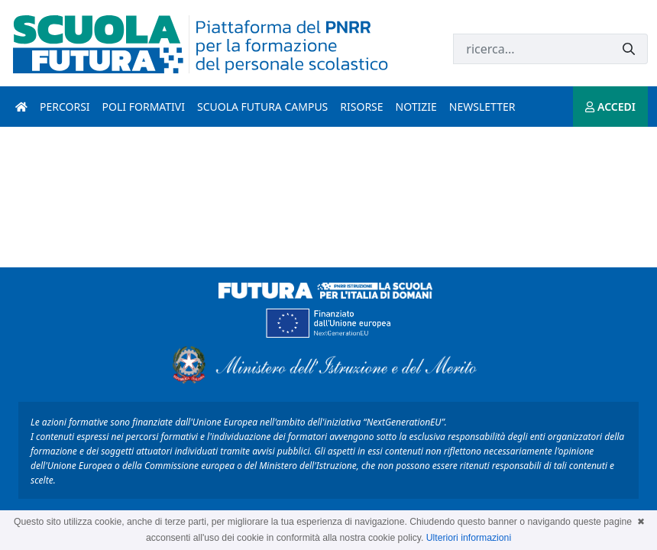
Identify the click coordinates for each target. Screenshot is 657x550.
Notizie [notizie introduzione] (416, 106)
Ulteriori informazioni (468, 537)
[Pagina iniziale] (21, 106)
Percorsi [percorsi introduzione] (65, 106)
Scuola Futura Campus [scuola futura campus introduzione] (262, 106)
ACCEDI (610, 106)
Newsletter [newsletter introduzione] (482, 106)
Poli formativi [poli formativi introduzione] (143, 106)
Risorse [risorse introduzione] (361, 106)
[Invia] (629, 49)
